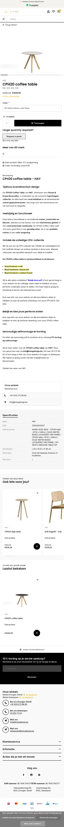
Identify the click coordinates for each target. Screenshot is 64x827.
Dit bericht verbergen (48, 818)
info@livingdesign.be (33, 351)
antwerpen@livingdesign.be (22, 731)
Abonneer (32, 677)
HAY (4, 80)
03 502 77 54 (16, 713)
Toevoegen (37, 123)
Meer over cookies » (32, 824)
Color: (6, 103)
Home (14, 25)
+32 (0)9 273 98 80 (17, 395)
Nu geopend (31, 695)
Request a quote (14, 136)
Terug (6, 25)
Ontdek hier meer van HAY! (14, 368)
